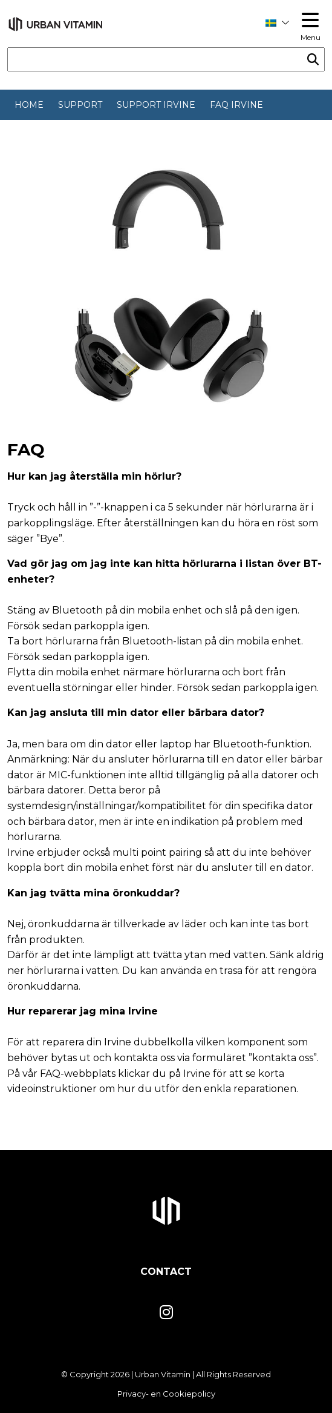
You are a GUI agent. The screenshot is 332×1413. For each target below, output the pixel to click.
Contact (166, 1271)
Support (80, 104)
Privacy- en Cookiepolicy (166, 1393)
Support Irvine (156, 104)
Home (29, 104)
